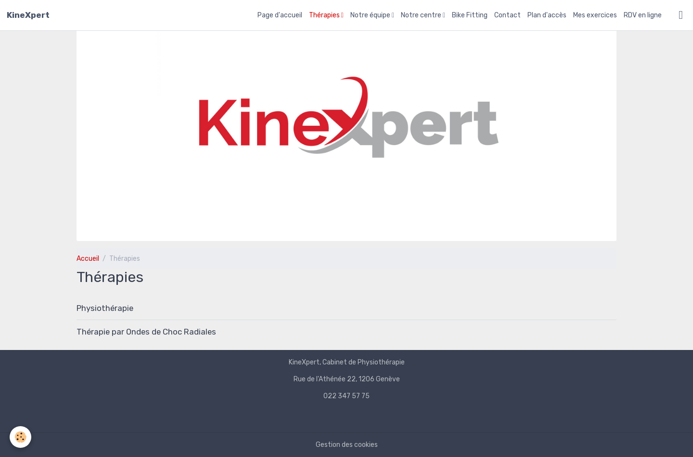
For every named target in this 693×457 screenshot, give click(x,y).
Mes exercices (595, 15)
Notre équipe (371, 15)
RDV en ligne (643, 15)
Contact (507, 15)
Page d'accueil (279, 15)
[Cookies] (20, 437)
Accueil (88, 259)
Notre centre (422, 15)
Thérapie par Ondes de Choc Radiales (146, 331)
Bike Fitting (470, 15)
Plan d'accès (546, 15)
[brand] (28, 15)
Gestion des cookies (347, 445)
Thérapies (325, 15)
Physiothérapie (105, 308)
